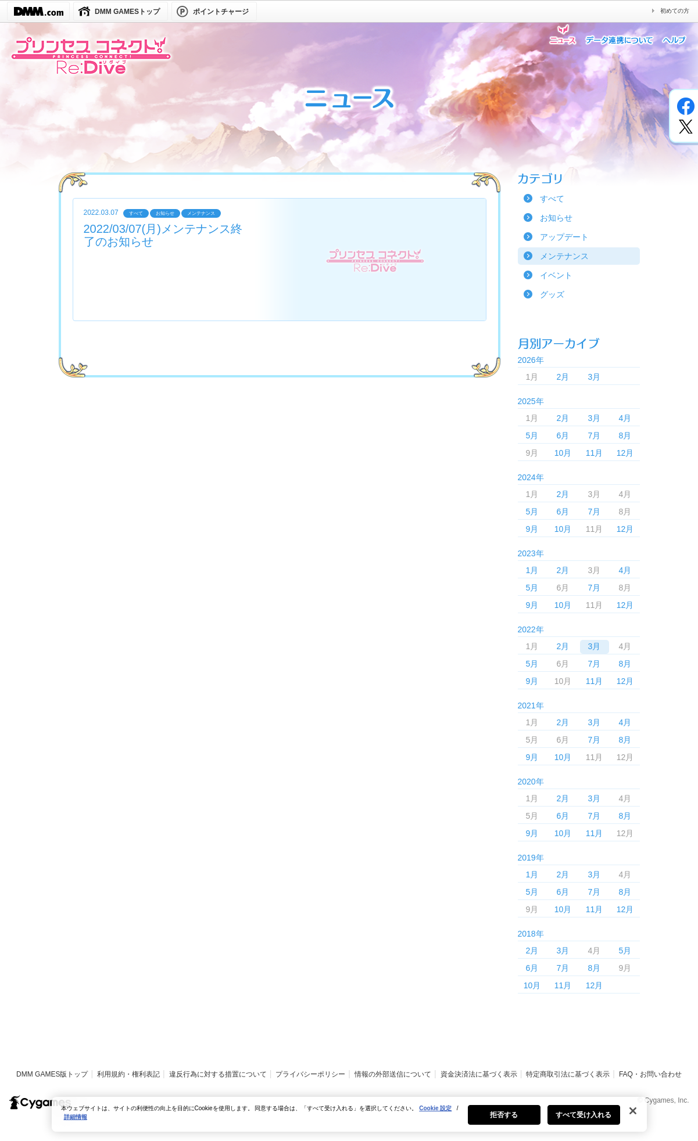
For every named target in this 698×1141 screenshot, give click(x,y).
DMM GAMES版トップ (52, 1074)
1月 (532, 570)
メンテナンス (564, 256)
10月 (563, 453)
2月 (563, 376)
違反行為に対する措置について (218, 1074)
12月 (625, 453)
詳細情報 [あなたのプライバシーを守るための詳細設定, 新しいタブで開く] (75, 1131)
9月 (532, 529)
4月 (625, 418)
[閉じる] (633, 1125)
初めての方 (674, 11)
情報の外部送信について (393, 1074)
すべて (552, 198)
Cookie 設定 (435, 1122)
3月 (594, 376)
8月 (625, 435)
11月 (594, 453)
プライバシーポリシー (310, 1074)
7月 (594, 435)
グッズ (552, 294)
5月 (532, 435)
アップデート (564, 237)
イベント (556, 275)
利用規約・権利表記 (128, 1074)
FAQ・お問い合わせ (650, 1074)
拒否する (504, 1129)
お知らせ (556, 217)
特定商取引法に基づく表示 (568, 1074)
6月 (563, 435)
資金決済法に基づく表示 (479, 1074)
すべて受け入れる (584, 1129)
